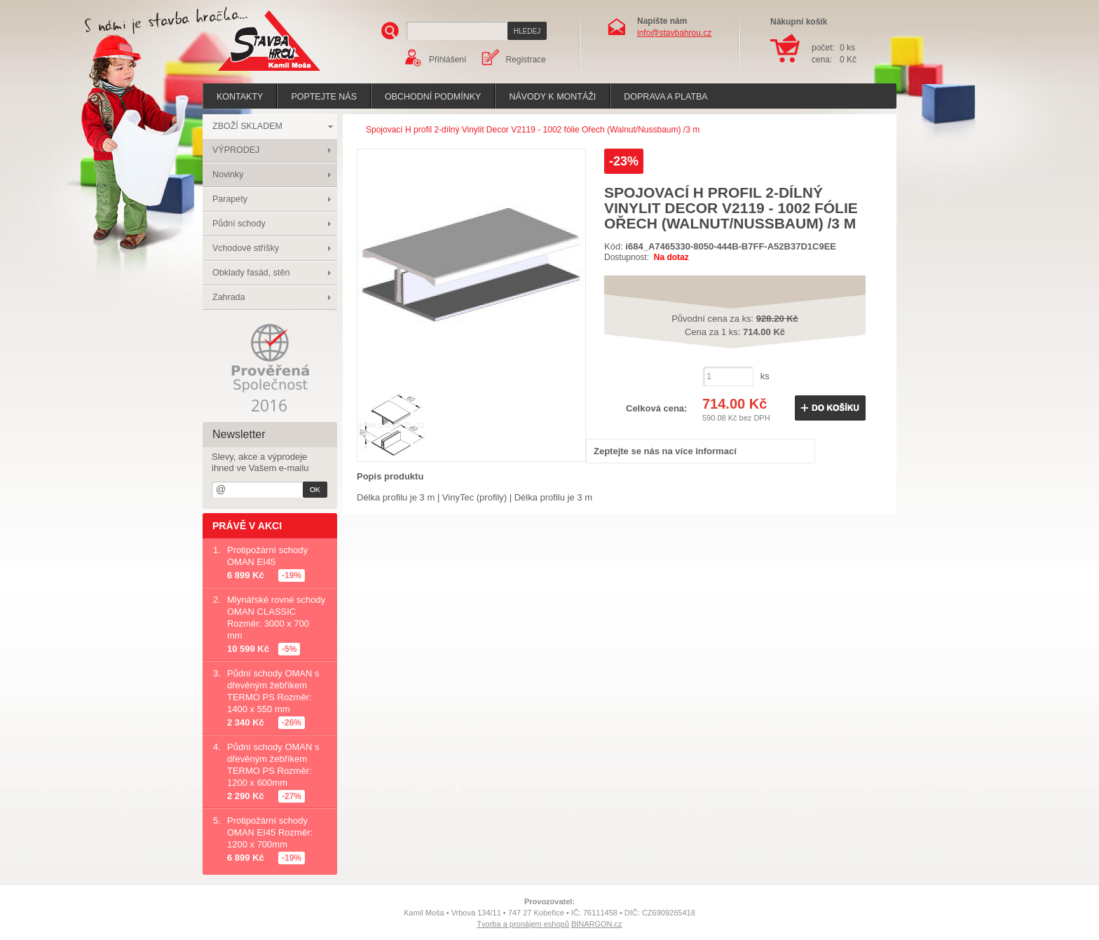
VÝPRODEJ (235, 150)
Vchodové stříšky (245, 248)
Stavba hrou (247, 72)
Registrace (525, 59)
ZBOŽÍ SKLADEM (247, 126)
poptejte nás (324, 97)
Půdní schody (239, 224)
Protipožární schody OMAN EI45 (267, 556)
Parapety (229, 199)
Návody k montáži (552, 97)
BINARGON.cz (596, 924)
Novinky (227, 174)
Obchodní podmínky (433, 97)
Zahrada (228, 297)
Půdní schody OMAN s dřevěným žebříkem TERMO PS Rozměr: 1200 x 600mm (273, 765)
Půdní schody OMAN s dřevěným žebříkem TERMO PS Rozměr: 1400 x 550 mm (273, 691)
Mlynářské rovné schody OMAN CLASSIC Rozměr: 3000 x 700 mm (276, 617)
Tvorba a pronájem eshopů (522, 924)
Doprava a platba (665, 97)
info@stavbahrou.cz (674, 33)
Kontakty (240, 97)
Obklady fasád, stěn (250, 273)
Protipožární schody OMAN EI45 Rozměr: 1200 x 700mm (270, 832)
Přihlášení (447, 59)
